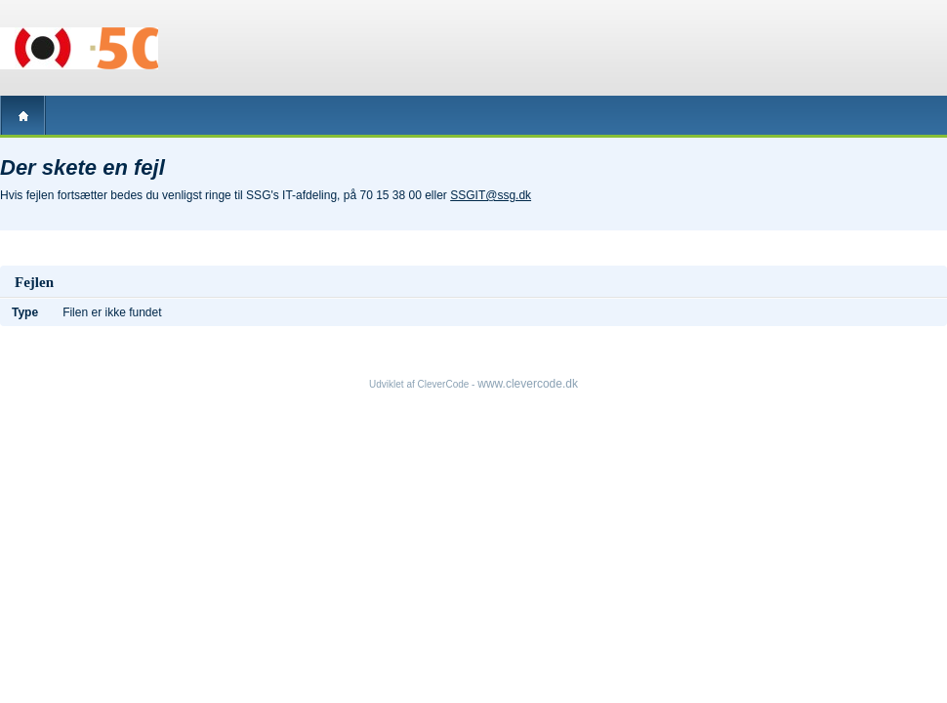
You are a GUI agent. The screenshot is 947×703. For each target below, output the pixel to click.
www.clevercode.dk (527, 384)
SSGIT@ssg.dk (490, 195)
